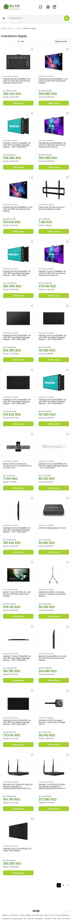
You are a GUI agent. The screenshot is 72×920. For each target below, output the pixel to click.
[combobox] (61, 41)
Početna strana (6, 28)
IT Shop (17, 28)
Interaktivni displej (29, 28)
